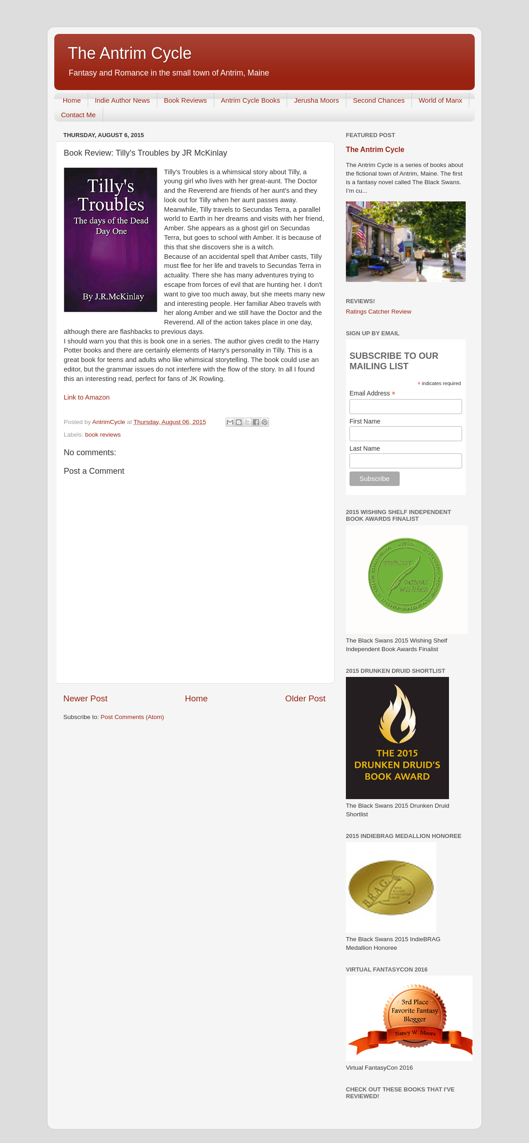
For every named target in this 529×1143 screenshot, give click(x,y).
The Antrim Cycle (130, 53)
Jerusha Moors (316, 100)
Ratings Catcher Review (378, 311)
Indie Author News (122, 100)
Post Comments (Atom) (132, 717)
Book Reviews (185, 100)
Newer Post (85, 698)
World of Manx (440, 100)
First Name (365, 421)
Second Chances (379, 100)
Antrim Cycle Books (250, 100)
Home (72, 100)
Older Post (305, 698)
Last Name (365, 448)
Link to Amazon (87, 397)
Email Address (373, 393)
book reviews (103, 434)
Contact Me (78, 115)
